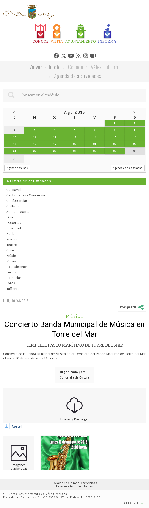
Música (12, 256)
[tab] (40, 33)
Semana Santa (18, 212)
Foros (10, 283)
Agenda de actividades (77, 76)
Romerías (14, 278)
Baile (10, 234)
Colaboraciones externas (75, 483)
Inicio (55, 67)
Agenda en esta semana (127, 168)
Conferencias (17, 201)
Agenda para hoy (17, 168)
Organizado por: (72, 372)
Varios (11, 261)
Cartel (17, 426)
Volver (35, 67)
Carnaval (13, 190)
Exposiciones (16, 267)
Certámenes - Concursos (25, 195)
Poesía (11, 239)
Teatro (11, 245)
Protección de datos (74, 486)
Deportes (13, 223)
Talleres (12, 289)
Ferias (11, 272)
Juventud (13, 228)
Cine (10, 250)
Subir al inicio (133, 503)
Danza (11, 217)
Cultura (12, 206)
